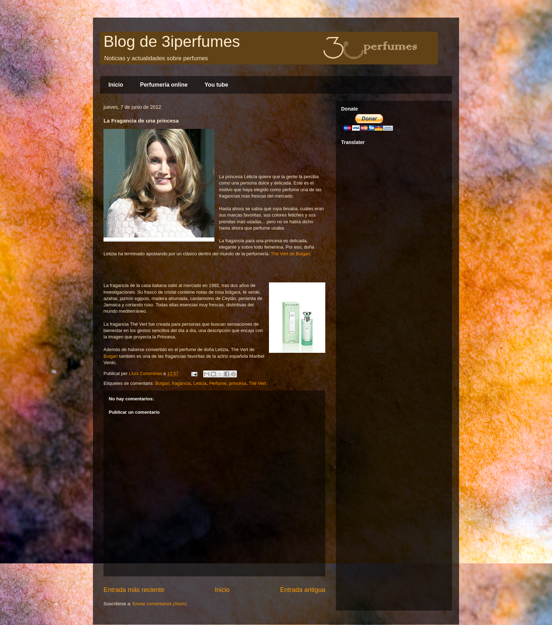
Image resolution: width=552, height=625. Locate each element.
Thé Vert (257, 383)
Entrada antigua (302, 589)
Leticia (200, 383)
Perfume (217, 383)
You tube (216, 85)
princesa (237, 383)
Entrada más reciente (134, 589)
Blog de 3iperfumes (172, 41)
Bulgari (111, 356)
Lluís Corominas (146, 373)
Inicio (115, 85)
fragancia (181, 383)
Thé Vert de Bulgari (290, 253)
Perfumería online (164, 85)
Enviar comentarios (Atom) (159, 603)
